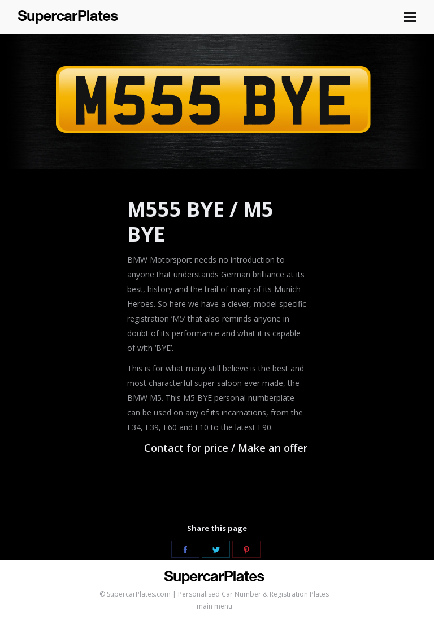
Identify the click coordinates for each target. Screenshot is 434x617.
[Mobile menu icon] (410, 17)
